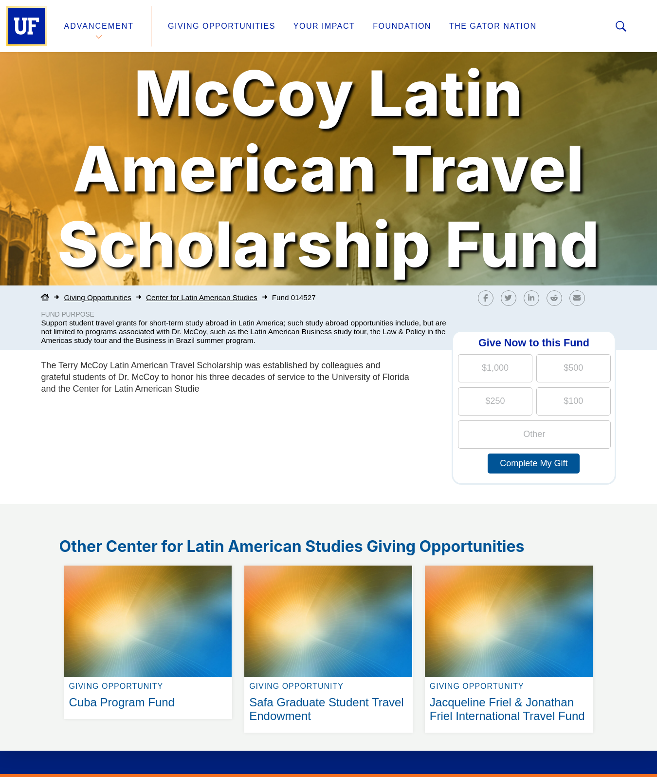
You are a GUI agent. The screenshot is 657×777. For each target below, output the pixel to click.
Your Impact (324, 26)
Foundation (402, 26)
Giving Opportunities (221, 26)
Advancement (99, 26)
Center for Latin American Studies (201, 297)
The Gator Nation (493, 26)
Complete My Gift (533, 463)
